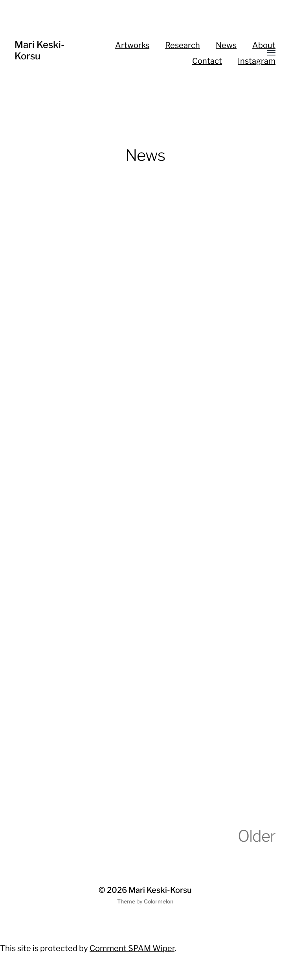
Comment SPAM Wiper (132, 948)
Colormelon (158, 901)
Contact (207, 61)
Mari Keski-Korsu (39, 50)
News (226, 45)
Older (256, 836)
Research (182, 45)
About (263, 45)
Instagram (256, 61)
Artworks (132, 45)
